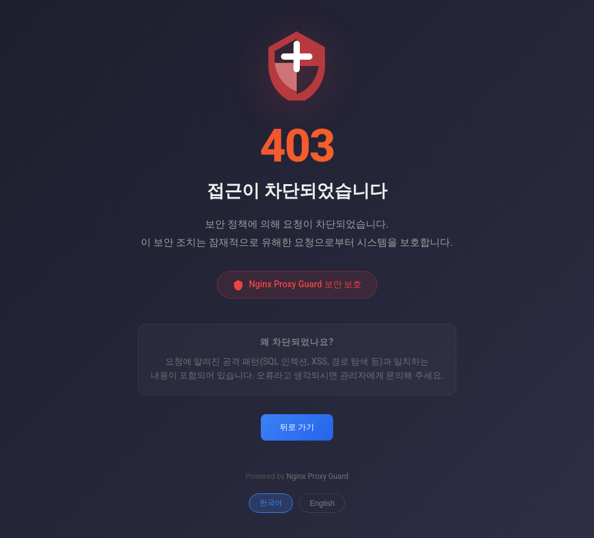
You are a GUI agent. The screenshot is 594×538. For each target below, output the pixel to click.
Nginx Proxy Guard (318, 476)
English (322, 503)
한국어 (271, 502)
